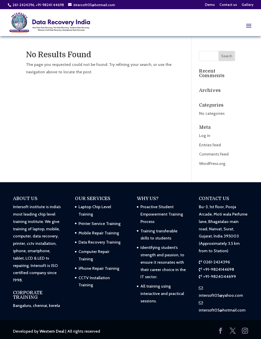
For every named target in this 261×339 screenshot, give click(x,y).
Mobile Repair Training (99, 233)
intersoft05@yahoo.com (221, 295)
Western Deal (52, 331)
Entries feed (210, 145)
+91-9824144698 (218, 269)
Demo (210, 5)
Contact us (228, 5)
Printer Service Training (100, 223)
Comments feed (214, 154)
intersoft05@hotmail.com (222, 310)
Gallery (247, 5)
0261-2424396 (216, 262)
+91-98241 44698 (50, 5)
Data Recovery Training (100, 242)
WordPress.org (212, 163)
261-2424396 (23, 5)
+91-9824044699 (219, 276)
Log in (204, 135)
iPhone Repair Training (99, 268)
